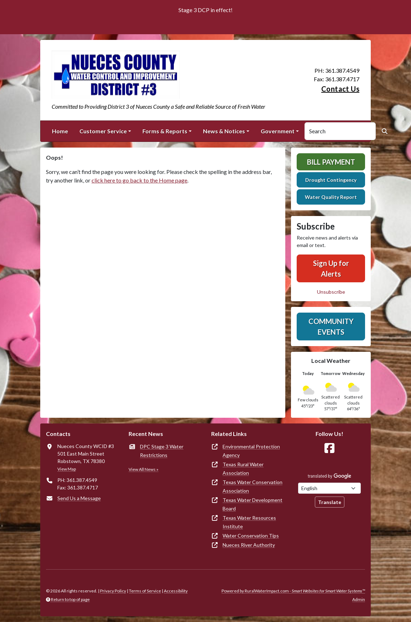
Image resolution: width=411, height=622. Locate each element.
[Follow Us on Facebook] (329, 448)
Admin (358, 599)
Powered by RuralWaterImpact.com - (293, 590)
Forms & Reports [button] (164, 131)
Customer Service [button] (103, 131)
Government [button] (278, 131)
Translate (329, 502)
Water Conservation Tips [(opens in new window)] (251, 536)
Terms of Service (145, 590)
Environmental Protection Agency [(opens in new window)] (251, 450)
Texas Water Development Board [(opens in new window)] (252, 504)
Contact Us (340, 88)
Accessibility (176, 590)
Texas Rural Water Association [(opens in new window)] (243, 468)
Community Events (331, 326)
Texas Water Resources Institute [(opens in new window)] (249, 522)
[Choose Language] (329, 488)
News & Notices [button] (224, 131)
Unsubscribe (331, 292)
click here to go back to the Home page (139, 180)
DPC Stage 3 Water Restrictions (161, 450)
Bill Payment (331, 162)
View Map (66, 469)
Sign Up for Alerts (331, 268)
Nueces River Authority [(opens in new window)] (249, 545)
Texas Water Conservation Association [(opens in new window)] (252, 486)
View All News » (143, 469)
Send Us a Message (79, 498)
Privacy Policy (113, 590)
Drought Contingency (331, 180)
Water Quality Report (331, 197)
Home (60, 131)
